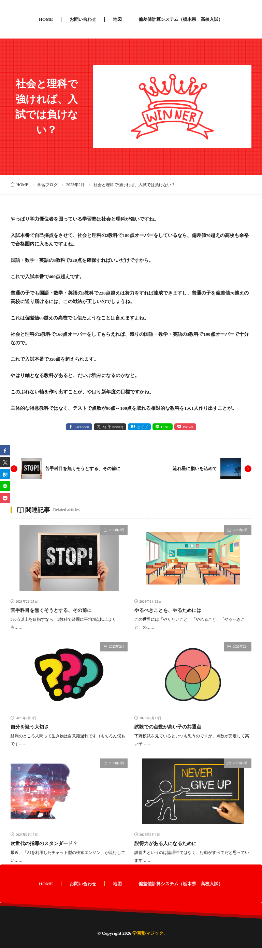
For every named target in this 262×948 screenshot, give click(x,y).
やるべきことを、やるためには (167, 610)
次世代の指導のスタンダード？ (44, 843)
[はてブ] (5, 474)
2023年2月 (75, 184)
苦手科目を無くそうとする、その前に (82, 468)
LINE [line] (165, 427)
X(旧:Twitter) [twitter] (112, 427)
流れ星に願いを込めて (195, 468)
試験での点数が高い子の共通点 (167, 726)
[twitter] (5, 462)
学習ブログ (47, 184)
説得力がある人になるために (165, 843)
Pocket (188, 427)
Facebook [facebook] (81, 427)
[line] (5, 486)
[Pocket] (5, 498)
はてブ (142, 427)
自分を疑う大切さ (30, 726)
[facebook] (5, 450)
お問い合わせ (83, 19)
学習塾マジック (147, 933)
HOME (46, 19)
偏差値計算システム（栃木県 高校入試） (181, 19)
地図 (117, 19)
